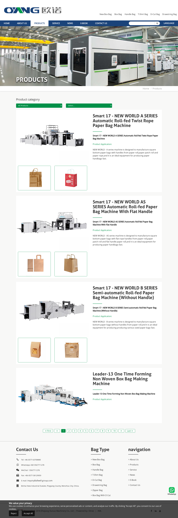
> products (133, 464)
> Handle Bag (97, 469)
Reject (14, 513)
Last (130, 430)
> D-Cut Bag (96, 480)
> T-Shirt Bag (97, 474)
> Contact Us (134, 485)
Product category (28, 99)
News (70, 23)
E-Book (84, 23)
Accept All (28, 513)
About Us (22, 23)
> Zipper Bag (97, 490)
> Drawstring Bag (99, 485)
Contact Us (101, 23)
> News (131, 474)
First (47, 430)
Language (169, 23)
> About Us (133, 459)
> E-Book (132, 480)
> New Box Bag (98, 459)
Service (56, 23)
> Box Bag (95, 464)
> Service (132, 469)
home (7, 23)
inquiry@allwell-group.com (39, 480)
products (39, 23)
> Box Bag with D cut (101, 495)
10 (114, 430)
